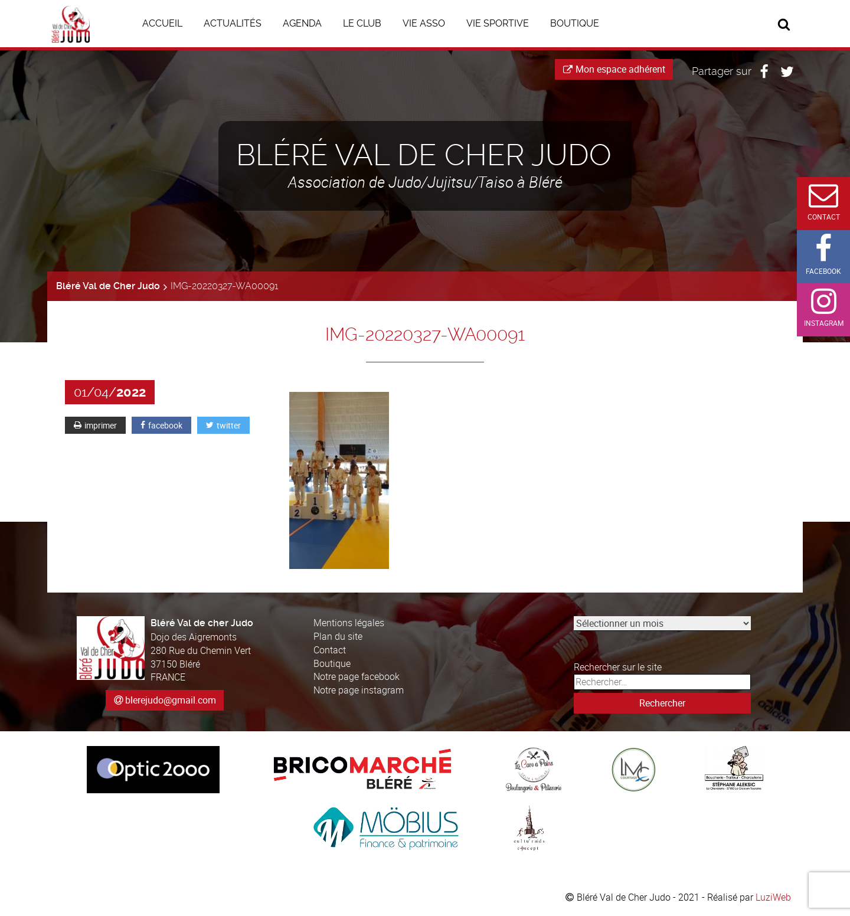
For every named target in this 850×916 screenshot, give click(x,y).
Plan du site (337, 636)
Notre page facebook (356, 676)
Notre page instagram (358, 689)
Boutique (332, 663)
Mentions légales (348, 622)
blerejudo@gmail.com (170, 699)
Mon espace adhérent (614, 69)
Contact (329, 649)
